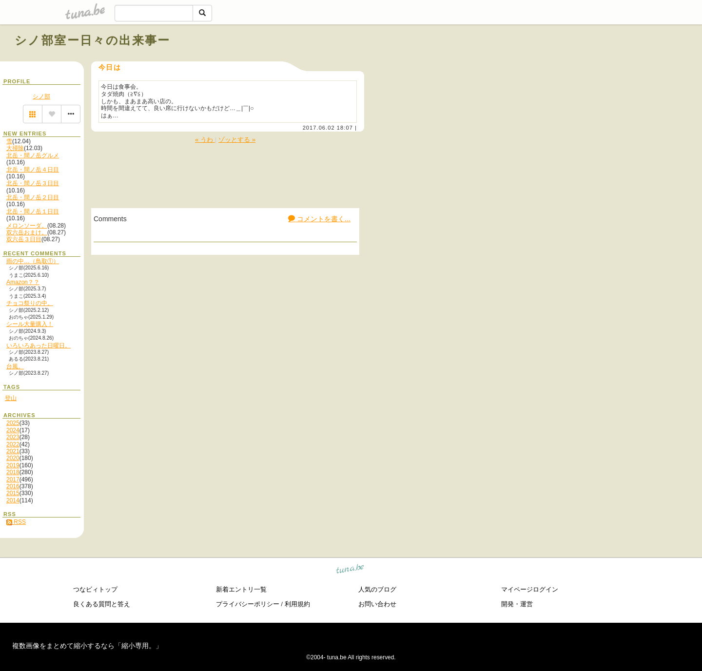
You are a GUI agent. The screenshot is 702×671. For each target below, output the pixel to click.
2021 (13, 451)
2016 (13, 486)
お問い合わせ (377, 604)
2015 (13, 493)
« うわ (205, 139)
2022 (13, 444)
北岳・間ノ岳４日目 (32, 169)
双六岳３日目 (23, 239)
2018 (13, 472)
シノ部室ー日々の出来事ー (93, 40)
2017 (13, 479)
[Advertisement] (576, 62)
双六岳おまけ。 (26, 232)
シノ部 (41, 96)
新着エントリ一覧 (241, 589)
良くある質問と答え (101, 604)
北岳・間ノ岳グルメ (32, 155)
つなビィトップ (95, 589)
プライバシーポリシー (247, 604)
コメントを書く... (319, 219)
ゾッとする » (236, 139)
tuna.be (350, 570)
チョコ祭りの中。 (29, 303)
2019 (13, 465)
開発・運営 (517, 604)
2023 (13, 437)
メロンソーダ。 (26, 225)
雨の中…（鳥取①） (32, 261)
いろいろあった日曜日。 (38, 345)
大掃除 (15, 148)
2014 (13, 500)
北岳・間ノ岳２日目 (32, 197)
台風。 (15, 366)
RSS (16, 521)
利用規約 (297, 604)
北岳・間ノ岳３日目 (32, 183)
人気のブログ (377, 589)
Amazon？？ (22, 282)
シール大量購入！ (29, 324)
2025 (13, 423)
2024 (13, 430)
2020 (13, 458)
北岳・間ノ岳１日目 (32, 211)
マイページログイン (529, 589)
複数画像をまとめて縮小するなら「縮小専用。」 (87, 646)
